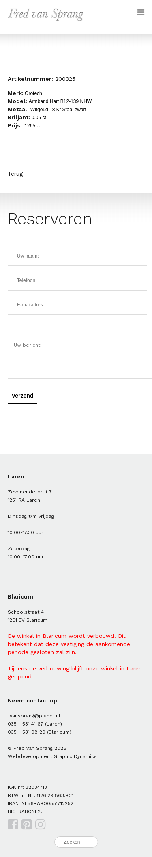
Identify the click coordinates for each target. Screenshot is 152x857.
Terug (15, 173)
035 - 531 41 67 (25, 724)
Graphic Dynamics (75, 756)
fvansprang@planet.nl (34, 716)
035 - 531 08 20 (26, 732)
